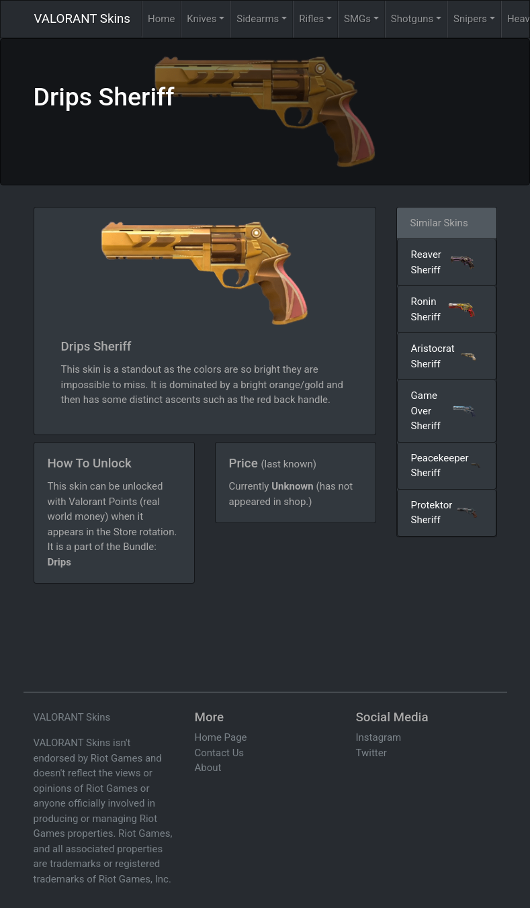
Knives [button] (201, 19)
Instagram (379, 737)
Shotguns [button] (412, 19)
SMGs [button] (357, 19)
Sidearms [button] (257, 19)
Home (161, 19)
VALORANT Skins (82, 18)
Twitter (371, 753)
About (208, 768)
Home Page (221, 737)
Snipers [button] (470, 19)
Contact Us (220, 753)
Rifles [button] (311, 19)
